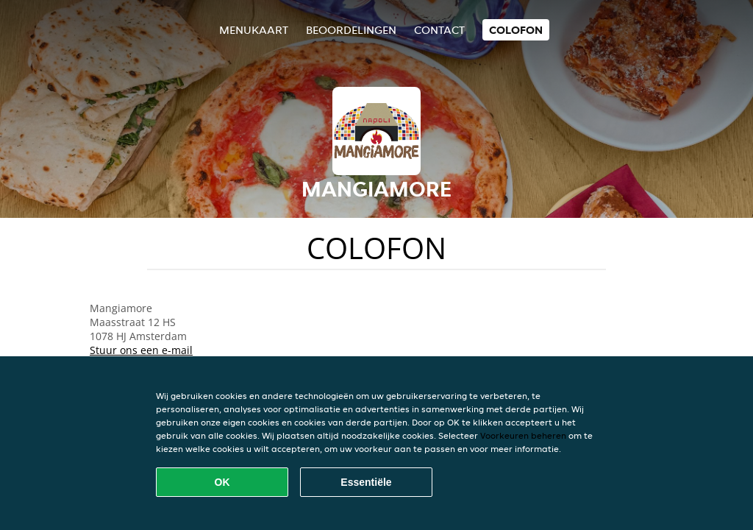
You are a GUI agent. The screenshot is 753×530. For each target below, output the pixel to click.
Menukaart (253, 30)
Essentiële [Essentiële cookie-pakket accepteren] (365, 482)
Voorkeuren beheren (523, 435)
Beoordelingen (351, 30)
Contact (439, 30)
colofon (516, 30)
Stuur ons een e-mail (141, 350)
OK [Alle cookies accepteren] (222, 482)
